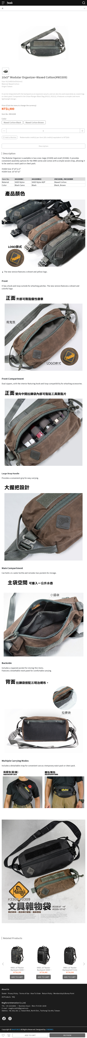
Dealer (4, 993)
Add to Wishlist (9, 137)
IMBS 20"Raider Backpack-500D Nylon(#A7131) (17, 968)
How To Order (35, 993)
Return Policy (47, 993)
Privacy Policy (13, 993)
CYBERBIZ (49, 1029)
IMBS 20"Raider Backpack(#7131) (70, 968)
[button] (84, 964)
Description (43, 146)
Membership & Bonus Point (63, 993)
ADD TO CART (30, 1035)
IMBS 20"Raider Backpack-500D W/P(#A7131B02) (43, 968)
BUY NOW (67, 1035)
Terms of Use (24, 993)
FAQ (13, 997)
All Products (6, 997)
